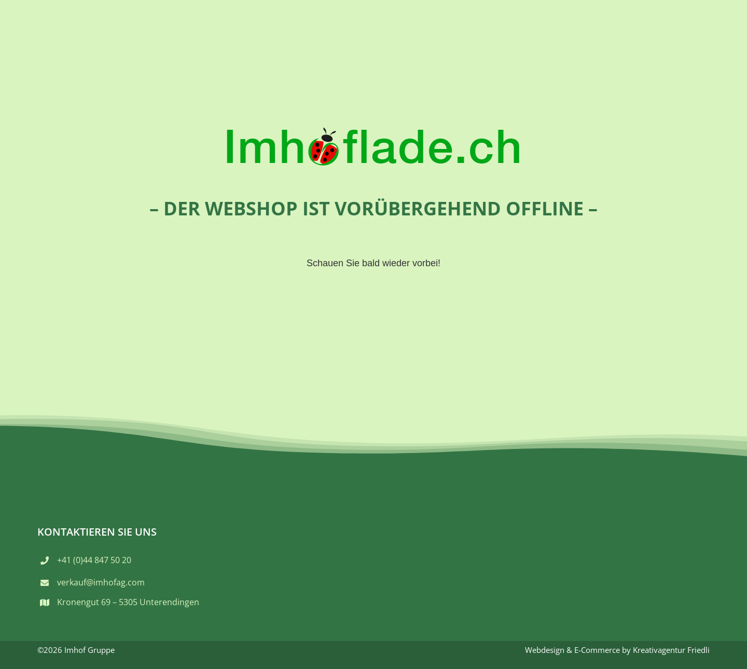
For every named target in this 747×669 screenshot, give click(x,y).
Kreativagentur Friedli (671, 650)
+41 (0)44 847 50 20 (94, 560)
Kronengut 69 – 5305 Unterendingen (128, 602)
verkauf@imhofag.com (101, 582)
